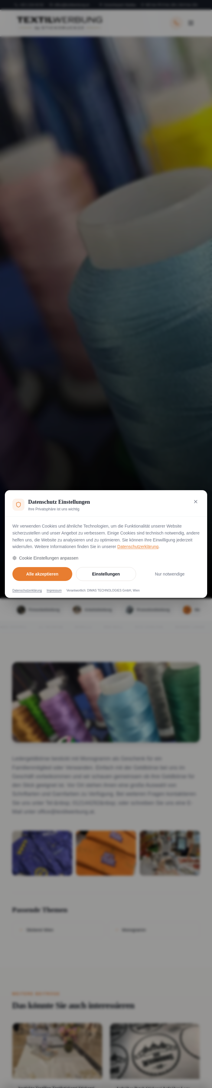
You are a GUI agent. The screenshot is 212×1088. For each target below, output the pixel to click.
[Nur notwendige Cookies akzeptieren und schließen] (196, 502)
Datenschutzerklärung (137, 546)
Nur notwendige (169, 574)
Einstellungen (106, 574)
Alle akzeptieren (42, 574)
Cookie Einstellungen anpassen (45, 558)
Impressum (54, 590)
